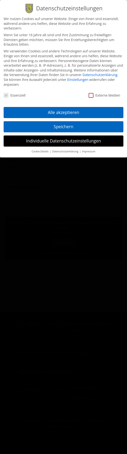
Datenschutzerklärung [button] (65, 148)
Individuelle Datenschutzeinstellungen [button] (63, 138)
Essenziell (15, 92)
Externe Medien (104, 92)
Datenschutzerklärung (100, 71)
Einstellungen (77, 76)
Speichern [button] (63, 123)
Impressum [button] (88, 148)
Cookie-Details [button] (40, 148)
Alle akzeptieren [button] (63, 109)
